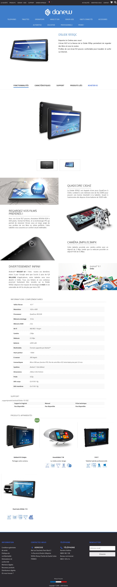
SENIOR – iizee (21, 3)
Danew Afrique (41, 3)
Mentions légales (7, 564)
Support (31, 3)
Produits (12, 3)
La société (4, 3)
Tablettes (25, 19)
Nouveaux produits (8, 567)
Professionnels (66, 25)
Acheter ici (93, 85)
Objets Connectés (86, 19)
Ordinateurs (39, 19)
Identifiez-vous (96, 3)
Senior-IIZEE (69, 19)
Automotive (37, 25)
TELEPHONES (11, 19)
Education (51, 25)
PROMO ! (81, 25)
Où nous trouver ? (8, 573)
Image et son (54, 19)
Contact (106, 3)
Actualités (85, 3)
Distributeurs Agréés (9, 570)
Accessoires (102, 19)
